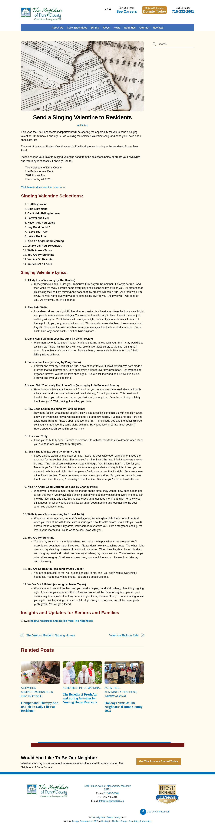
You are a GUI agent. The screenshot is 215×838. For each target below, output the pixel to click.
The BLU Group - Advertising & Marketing (131, 821)
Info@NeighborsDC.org (111, 801)
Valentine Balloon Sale (123, 635)
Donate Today (154, 11)
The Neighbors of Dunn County (105, 817)
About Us (57, 27)
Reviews (158, 27)
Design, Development (82, 821)
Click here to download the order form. (43, 187)
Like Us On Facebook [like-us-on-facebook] (154, 811)
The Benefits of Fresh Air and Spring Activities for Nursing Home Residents (80, 698)
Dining (95, 27)
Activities (130, 27)
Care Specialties (77, 27)
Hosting (105, 821)
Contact (144, 27)
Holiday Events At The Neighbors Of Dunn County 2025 (123, 707)
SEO (96, 821)
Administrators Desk (37, 692)
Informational (32, 696)
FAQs (106, 27)
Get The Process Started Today (158, 761)
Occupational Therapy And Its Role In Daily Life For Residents (39, 707)
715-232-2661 (183, 11)
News (116, 27)
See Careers (126, 11)
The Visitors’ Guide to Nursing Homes (50, 635)
